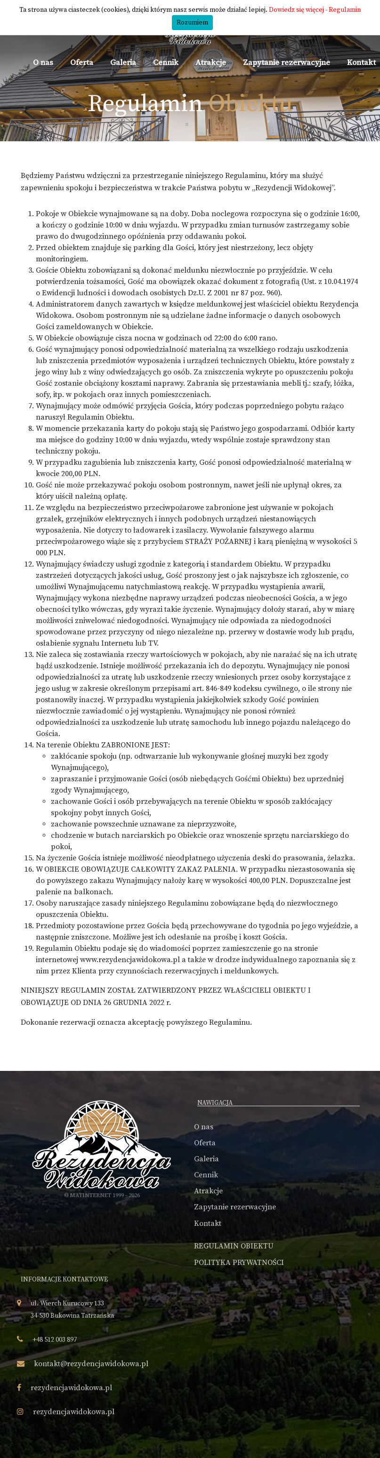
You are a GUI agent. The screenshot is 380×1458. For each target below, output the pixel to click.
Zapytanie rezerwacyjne (286, 62)
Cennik (165, 62)
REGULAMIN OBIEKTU (234, 1246)
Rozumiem (192, 22)
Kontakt (361, 62)
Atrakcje (210, 62)
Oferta (81, 62)
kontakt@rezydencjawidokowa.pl (91, 1364)
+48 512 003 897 (54, 1340)
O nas (43, 62)
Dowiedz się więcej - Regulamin (315, 10)
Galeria (123, 62)
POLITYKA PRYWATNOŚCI (239, 1262)
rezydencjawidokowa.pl (71, 1388)
